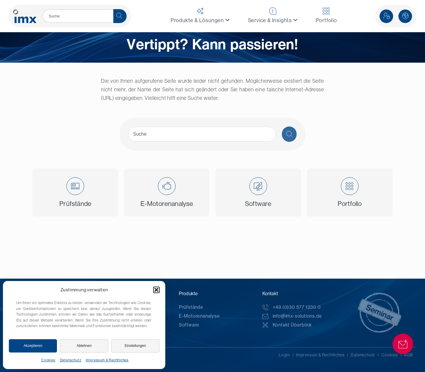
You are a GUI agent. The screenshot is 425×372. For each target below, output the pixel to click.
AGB (408, 354)
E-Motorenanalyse (199, 316)
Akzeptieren (33, 346)
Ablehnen (84, 346)
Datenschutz (70, 360)
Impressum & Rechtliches (107, 360)
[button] (156, 290)
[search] (77, 16)
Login (284, 354)
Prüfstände (191, 307)
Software (189, 325)
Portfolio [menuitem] (326, 15)
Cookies (48, 360)
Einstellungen (135, 346)
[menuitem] (200, 16)
